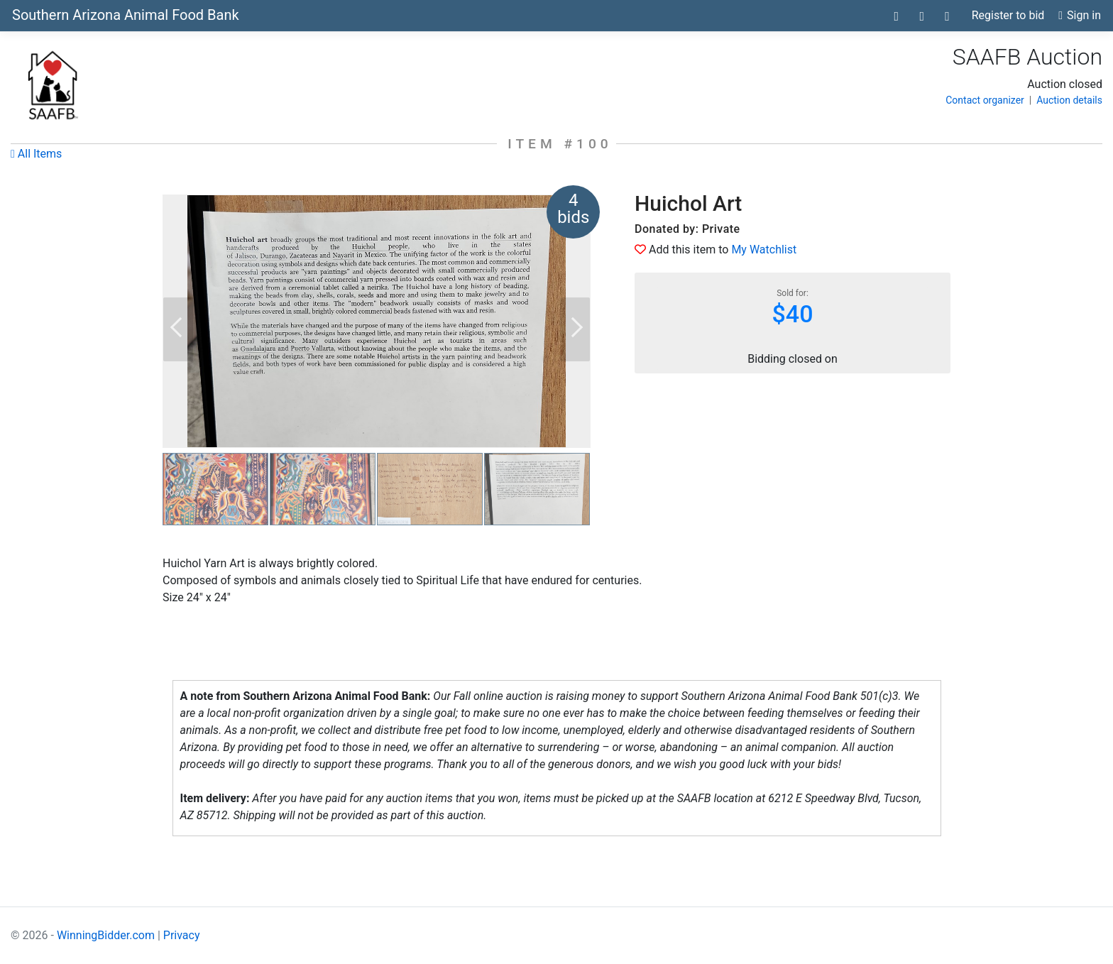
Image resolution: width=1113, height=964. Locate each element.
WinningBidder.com (106, 935)
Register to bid (1008, 15)
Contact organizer (984, 100)
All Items (36, 153)
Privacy (181, 935)
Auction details (1069, 100)
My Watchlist (763, 249)
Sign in (1079, 15)
